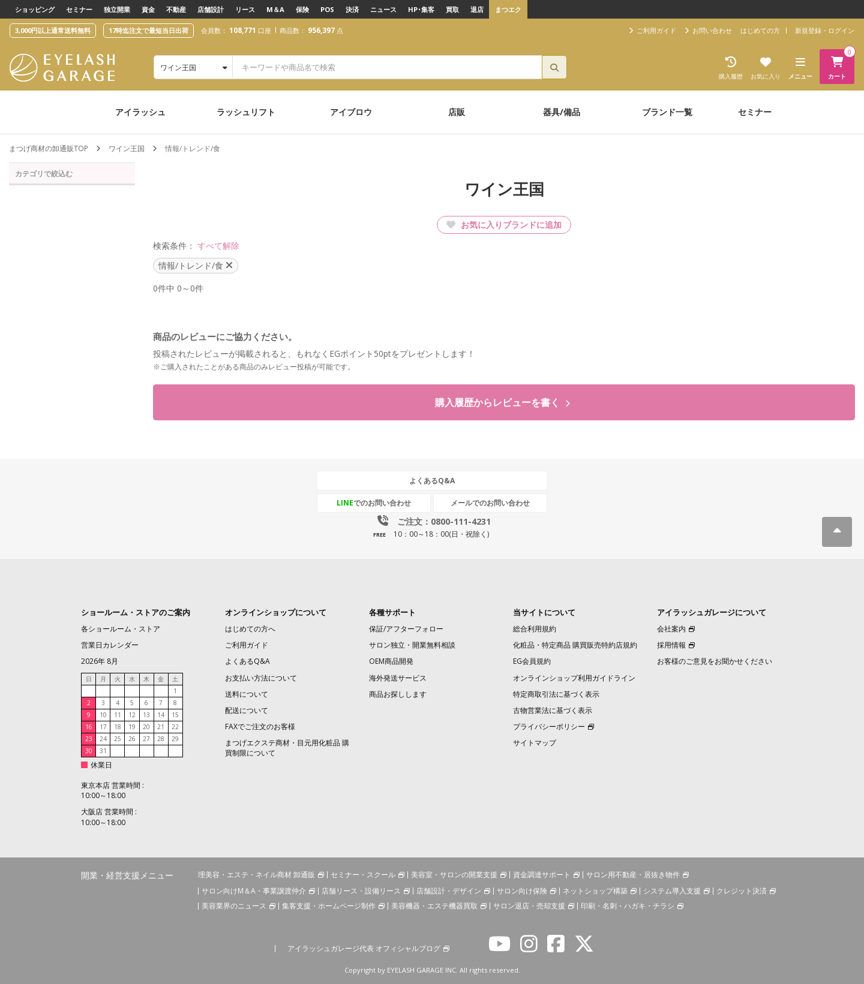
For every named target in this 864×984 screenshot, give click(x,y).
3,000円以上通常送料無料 (53, 30)
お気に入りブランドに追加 (504, 224)
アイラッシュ (140, 112)
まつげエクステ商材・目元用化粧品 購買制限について (287, 748)
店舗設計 (210, 9)
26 (132, 739)
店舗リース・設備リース (361, 891)
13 (146, 715)
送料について (246, 694)
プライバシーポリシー (549, 726)
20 (146, 727)
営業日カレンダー (110, 645)
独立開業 (117, 9)
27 (146, 739)
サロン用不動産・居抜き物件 (633, 874)
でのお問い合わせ (376, 503)
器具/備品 (561, 112)
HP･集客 (421, 9)
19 (132, 727)
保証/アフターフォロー (406, 629)
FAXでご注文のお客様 (260, 726)
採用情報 (671, 645)
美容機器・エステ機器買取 (434, 906)
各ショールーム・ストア (120, 629)
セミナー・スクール (363, 874)
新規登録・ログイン (824, 30)
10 (103, 715)
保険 (302, 9)
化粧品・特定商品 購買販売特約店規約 (575, 645)
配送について (246, 710)
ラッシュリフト (246, 112)
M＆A (275, 9)
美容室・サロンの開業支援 (454, 874)
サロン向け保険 (522, 891)
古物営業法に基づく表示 (552, 710)
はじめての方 (760, 30)
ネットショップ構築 (595, 891)
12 (132, 715)
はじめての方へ (250, 629)
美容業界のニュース (234, 906)
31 (103, 751)
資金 (148, 9)
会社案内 (671, 629)
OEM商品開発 (391, 662)
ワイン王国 (127, 148)
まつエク (508, 9)
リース (245, 9)
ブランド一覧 (667, 112)
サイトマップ (534, 743)
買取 (452, 9)
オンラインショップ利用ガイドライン (574, 678)
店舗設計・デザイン (448, 891)
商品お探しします (398, 694)
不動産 (176, 9)
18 (117, 727)
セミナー (79, 9)
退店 (477, 9)
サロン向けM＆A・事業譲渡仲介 (254, 891)
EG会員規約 (532, 662)
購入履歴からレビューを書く (502, 402)
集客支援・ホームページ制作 (329, 906)
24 (103, 739)
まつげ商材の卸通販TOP (48, 148)
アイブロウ (351, 112)
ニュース (383, 9)
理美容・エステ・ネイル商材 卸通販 (256, 874)
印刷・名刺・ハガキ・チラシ (627, 906)
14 (160, 715)
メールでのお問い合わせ (487, 503)
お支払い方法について (261, 678)
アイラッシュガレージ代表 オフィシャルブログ (363, 948)
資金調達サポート (542, 874)
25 (117, 739)
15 (175, 715)
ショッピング (35, 9)
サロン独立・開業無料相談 (412, 645)
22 (175, 727)
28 (160, 739)
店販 (456, 112)
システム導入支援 (672, 891)
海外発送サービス (398, 678)
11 (117, 715)
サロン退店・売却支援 (529, 906)
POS (327, 9)
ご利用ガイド (246, 645)
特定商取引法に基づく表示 (556, 694)
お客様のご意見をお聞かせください (714, 662)
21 (160, 727)
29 (175, 739)
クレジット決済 (741, 891)
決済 (352, 9)
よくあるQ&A (432, 481)
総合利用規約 (534, 629)
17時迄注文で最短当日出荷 (148, 30)
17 (103, 727)
